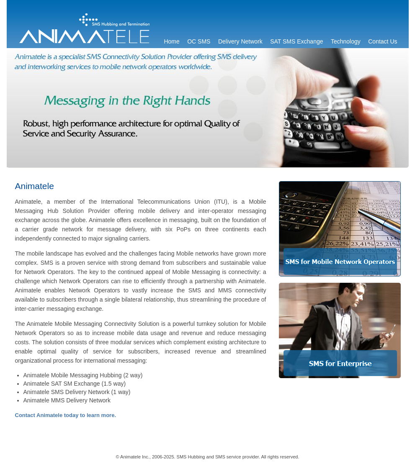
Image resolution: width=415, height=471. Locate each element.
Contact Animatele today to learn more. (65, 415)
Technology (346, 41)
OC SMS (198, 41)
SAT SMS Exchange (296, 41)
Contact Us (382, 41)
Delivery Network (240, 41)
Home (171, 41)
